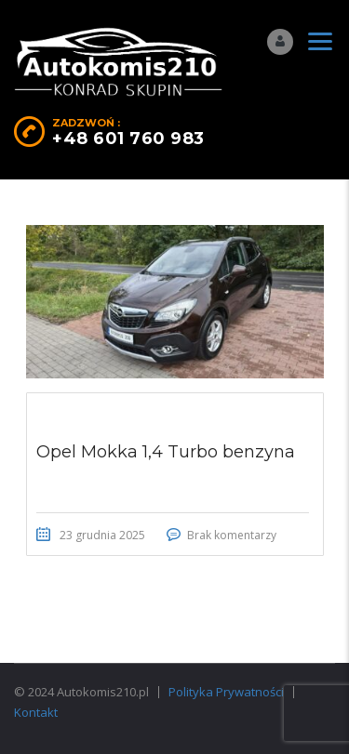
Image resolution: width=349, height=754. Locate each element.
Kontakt (36, 712)
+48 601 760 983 (128, 138)
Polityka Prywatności (226, 691)
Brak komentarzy (231, 535)
